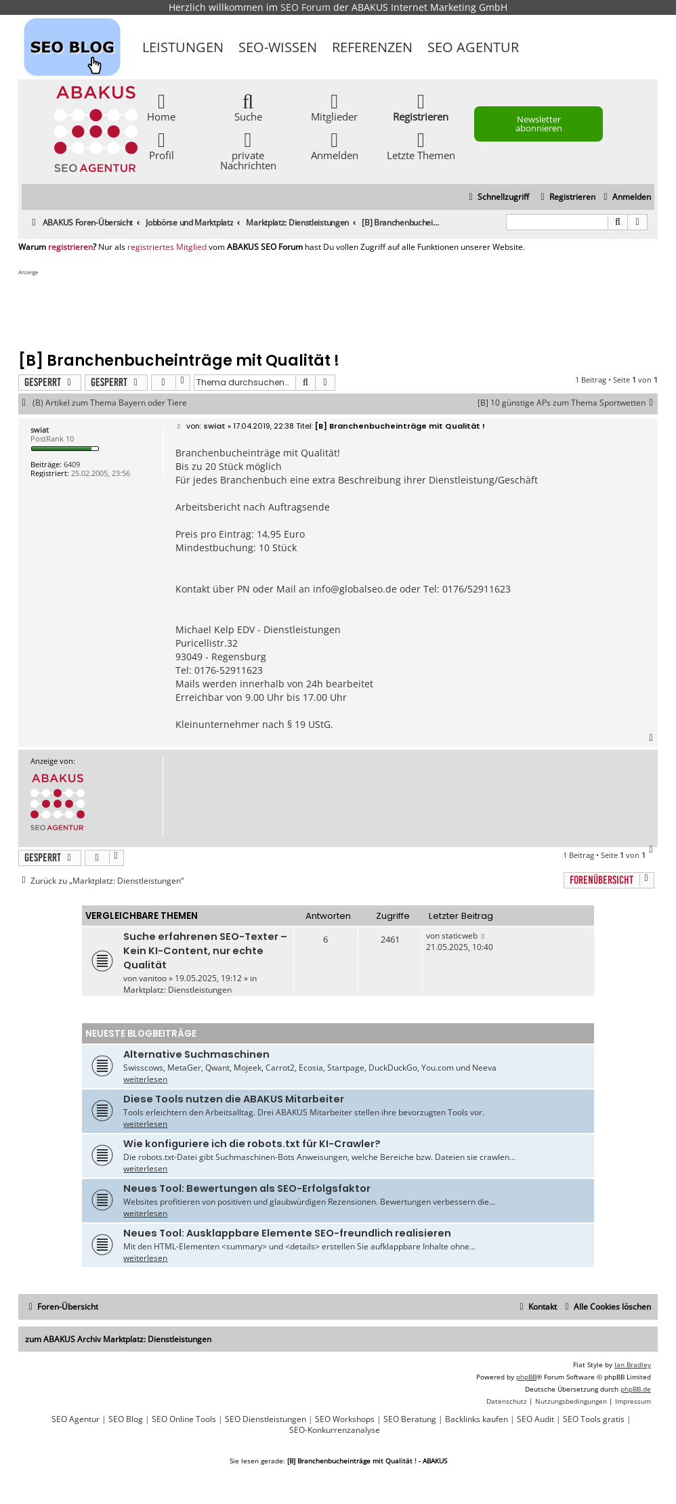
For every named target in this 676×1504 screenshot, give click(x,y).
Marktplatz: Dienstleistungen (177, 989)
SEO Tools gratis (594, 1419)
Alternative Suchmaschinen (196, 1054)
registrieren (70, 247)
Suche (248, 106)
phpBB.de (635, 1389)
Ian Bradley (632, 1364)
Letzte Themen (421, 145)
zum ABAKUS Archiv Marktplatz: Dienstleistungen (118, 1339)
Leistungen (183, 47)
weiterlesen (145, 1079)
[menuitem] (625, 197)
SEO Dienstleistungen (265, 1419)
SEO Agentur (473, 47)
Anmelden (334, 145)
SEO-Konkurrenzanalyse (334, 1430)
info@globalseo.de (355, 588)
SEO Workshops (345, 1419)
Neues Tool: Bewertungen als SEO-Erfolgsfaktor (247, 1188)
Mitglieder (334, 106)
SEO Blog (125, 1419)
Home (161, 106)
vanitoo (153, 978)
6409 (72, 464)
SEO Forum (305, 7)
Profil (161, 145)
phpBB (526, 1376)
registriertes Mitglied (167, 247)
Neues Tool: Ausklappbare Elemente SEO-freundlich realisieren (287, 1233)
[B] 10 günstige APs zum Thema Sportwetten (568, 403)
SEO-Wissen (277, 47)
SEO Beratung (409, 1419)
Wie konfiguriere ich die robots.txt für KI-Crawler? (252, 1144)
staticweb (460, 935)
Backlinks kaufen (476, 1419)
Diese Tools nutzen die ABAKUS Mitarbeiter (233, 1099)
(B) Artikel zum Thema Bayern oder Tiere (110, 403)
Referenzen (372, 47)
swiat (39, 429)
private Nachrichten (248, 150)
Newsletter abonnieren (538, 123)
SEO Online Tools (184, 1419)
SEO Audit (535, 1419)
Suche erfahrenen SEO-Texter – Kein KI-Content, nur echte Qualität (205, 951)
